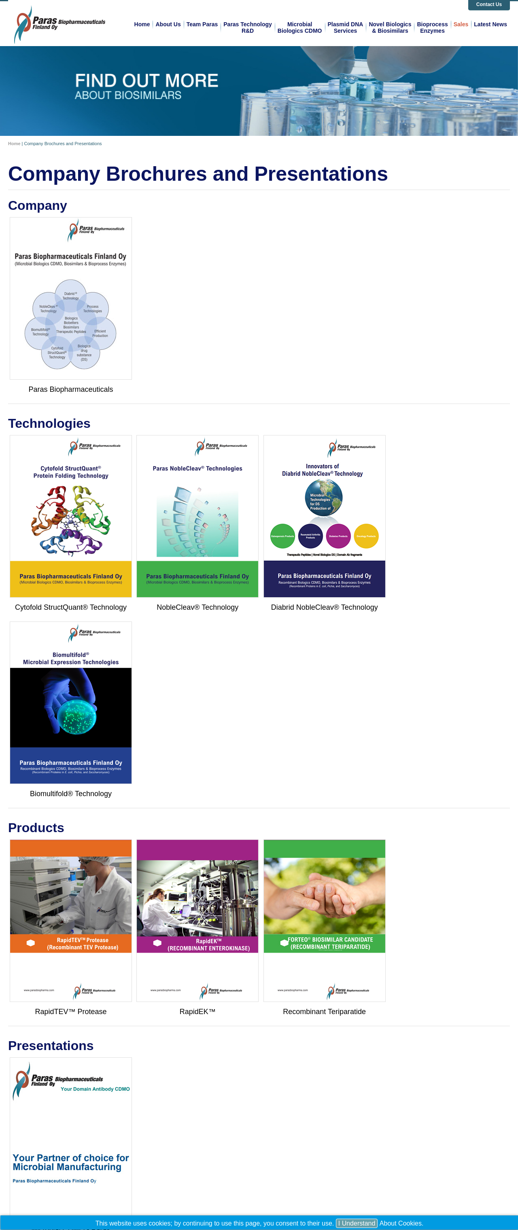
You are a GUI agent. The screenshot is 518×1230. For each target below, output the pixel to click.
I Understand (357, 1223)
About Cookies (401, 1223)
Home (14, 143)
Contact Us (489, 4)
